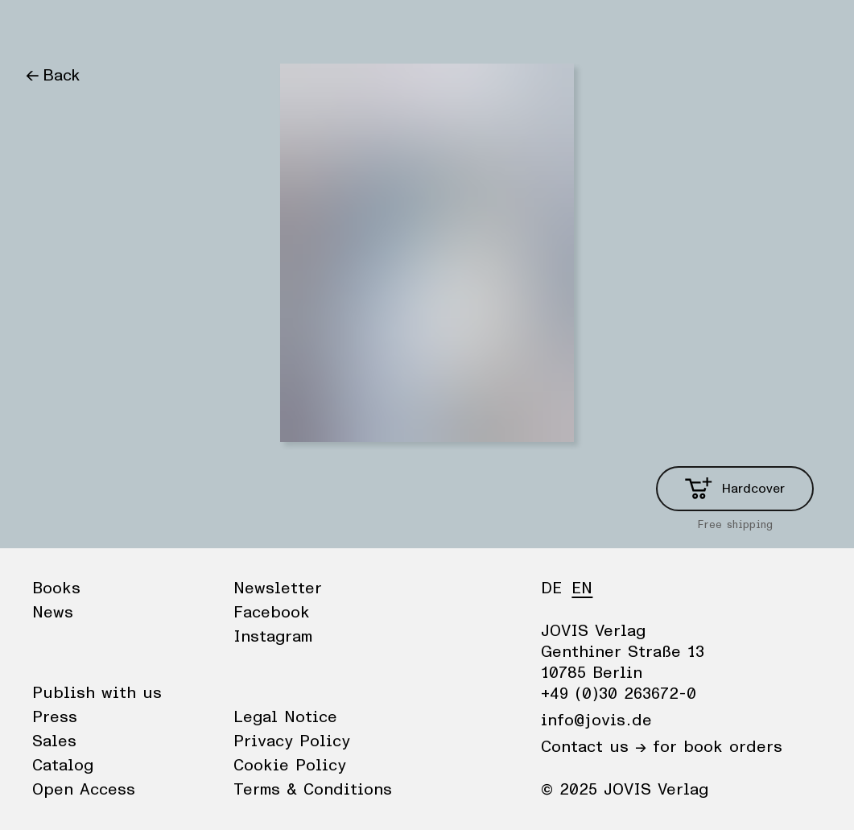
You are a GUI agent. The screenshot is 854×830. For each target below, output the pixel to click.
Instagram (272, 637)
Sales (54, 741)
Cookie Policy (289, 766)
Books (48, 28)
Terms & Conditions (312, 790)
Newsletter (277, 588)
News (108, 28)
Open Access (83, 790)
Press (54, 717)
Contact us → (593, 747)
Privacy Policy (291, 741)
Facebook (271, 613)
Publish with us (97, 693)
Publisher (178, 28)
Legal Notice (285, 717)
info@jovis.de (596, 720)
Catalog (62, 766)
